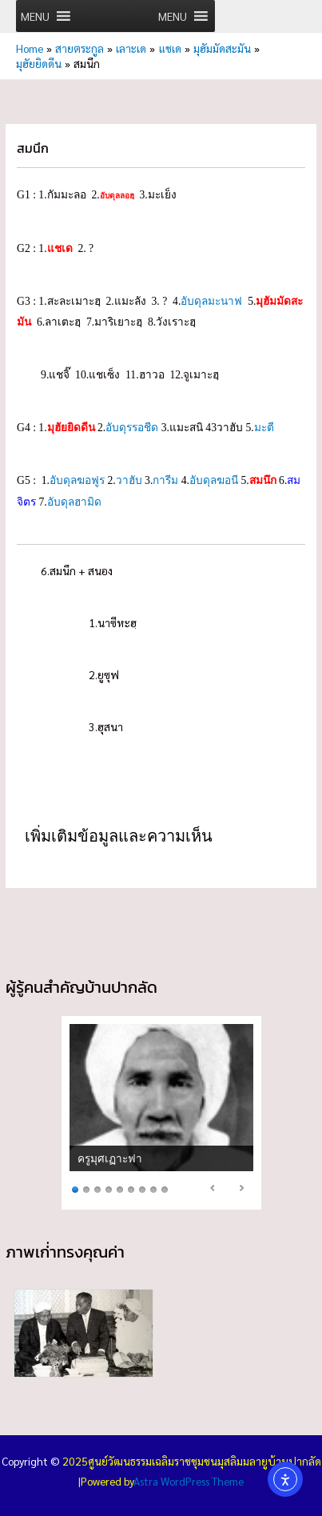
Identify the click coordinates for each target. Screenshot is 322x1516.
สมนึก (262, 480)
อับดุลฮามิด (74, 502)
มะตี (264, 428)
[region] (161, 1112)
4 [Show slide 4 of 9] (109, 1188)
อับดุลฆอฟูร (77, 480)
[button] (35, 16)
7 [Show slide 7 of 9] (142, 1188)
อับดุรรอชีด (131, 428)
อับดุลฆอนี (213, 480)
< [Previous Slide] (213, 1188)
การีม (165, 480)
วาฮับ (129, 480)
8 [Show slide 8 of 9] (153, 1188)
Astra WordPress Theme (188, 1481)
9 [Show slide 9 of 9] (165, 1188)
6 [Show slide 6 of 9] (131, 1188)
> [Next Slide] (241, 1188)
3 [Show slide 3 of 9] (97, 1188)
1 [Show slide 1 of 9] (75, 1188)
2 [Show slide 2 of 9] (86, 1188)
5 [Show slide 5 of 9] (120, 1188)
